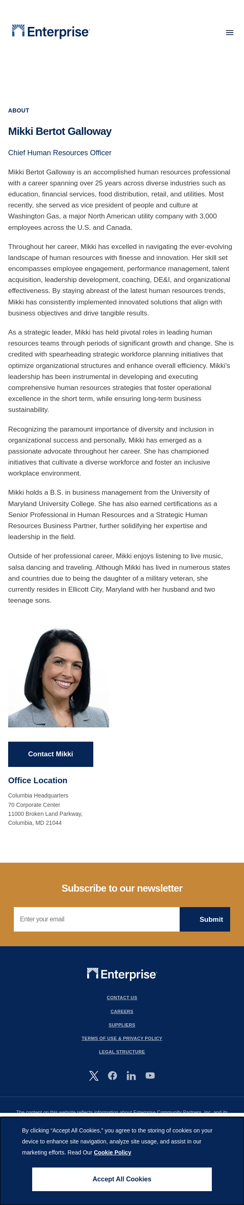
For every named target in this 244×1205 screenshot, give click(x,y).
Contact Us (122, 998)
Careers (121, 1011)
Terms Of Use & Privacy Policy (121, 1038)
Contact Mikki (50, 754)
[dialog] (122, 1161)
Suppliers (122, 1024)
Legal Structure (122, 1051)
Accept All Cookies (121, 1179)
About (18, 110)
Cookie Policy (112, 1152)
